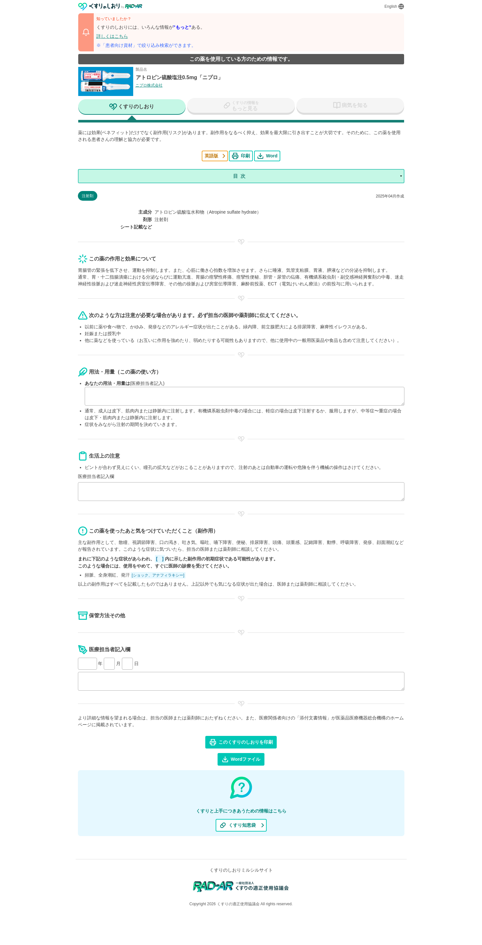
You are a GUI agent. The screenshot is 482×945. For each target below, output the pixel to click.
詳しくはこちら (112, 36)
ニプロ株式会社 (149, 85)
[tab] (132, 107)
